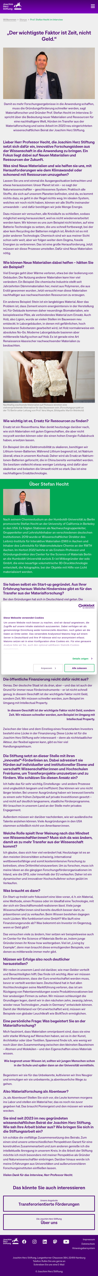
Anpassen (48, 668)
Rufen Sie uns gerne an (53, 1261)
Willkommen (9, 20)
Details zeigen (80, 658)
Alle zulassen (79, 668)
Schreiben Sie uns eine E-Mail (49, 1265)
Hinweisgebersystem (83, 1248)
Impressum (89, 1240)
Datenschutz (88, 1244)
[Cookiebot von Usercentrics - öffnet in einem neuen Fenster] (80, 606)
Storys (23, 20)
